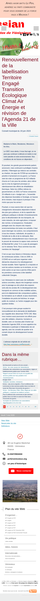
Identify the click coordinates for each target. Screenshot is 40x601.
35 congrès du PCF (10, 523)
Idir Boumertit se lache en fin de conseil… (16, 365)
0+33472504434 (15, 454)
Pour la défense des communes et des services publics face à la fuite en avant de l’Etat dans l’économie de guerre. (17, 397)
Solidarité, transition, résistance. (13, 382)
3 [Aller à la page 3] (10, 406)
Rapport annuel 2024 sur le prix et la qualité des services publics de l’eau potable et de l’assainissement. (18, 376)
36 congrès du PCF (10, 525)
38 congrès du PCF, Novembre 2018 (14, 530)
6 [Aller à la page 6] (19, 406)
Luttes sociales (9, 541)
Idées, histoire (11, 547)
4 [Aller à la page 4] (13, 406)
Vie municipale (9, 567)
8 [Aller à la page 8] (25, 406)
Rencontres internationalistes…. (13, 556)
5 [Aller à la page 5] (16, 406)
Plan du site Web (15, 509)
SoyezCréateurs (27, 585)
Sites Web (5, 421)
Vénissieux (10, 564)
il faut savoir (14, 583)
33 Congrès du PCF (10, 518)
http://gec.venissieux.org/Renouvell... (17, 344)
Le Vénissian (8, 569)
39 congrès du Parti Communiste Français (16, 532)
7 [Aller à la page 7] (22, 406)
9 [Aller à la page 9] (28, 406)
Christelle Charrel (33, 136)
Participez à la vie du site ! (29, 595)
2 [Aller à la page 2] (7, 406)
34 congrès (8, 520)
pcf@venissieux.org (17, 459)
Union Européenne (10, 558)
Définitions (5, 426)
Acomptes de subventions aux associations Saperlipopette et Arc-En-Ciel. (16, 402)
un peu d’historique (17, 463)
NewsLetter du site (8, 423)
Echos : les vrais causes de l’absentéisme (16, 367)
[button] (21, 34)
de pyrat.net (16, 585)
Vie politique (10, 538)
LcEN (3, 583)
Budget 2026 (7, 380)
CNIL (35, 581)
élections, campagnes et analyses (13, 572)
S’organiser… (11, 515)
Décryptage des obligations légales (28, 583)
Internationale (11, 553)
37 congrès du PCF (10, 527)
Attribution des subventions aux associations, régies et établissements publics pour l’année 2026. (20, 370)
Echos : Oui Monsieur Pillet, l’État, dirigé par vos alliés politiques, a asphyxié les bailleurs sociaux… (19, 391)
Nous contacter (21, 471)
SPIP (36, 585)
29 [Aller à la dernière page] (35, 406)
